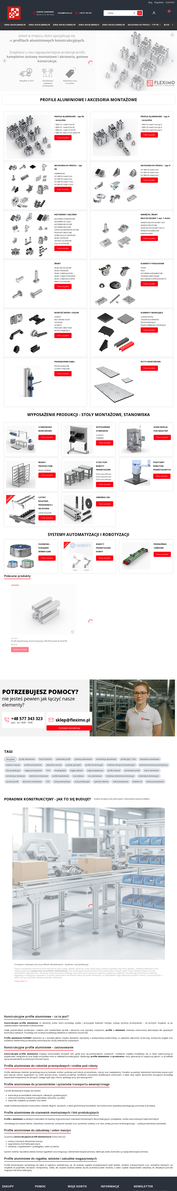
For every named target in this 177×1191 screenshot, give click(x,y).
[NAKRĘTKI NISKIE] (156, 233)
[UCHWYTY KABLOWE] (69, 368)
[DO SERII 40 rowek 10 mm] (69, 181)
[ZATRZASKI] (69, 322)
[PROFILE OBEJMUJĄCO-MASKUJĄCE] (156, 325)
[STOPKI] (156, 268)
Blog (150, 2)
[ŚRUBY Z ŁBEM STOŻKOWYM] (69, 276)
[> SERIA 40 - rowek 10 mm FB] (69, 130)
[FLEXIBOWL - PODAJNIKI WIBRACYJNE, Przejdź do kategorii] (21, 556)
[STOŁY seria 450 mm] (104, 474)
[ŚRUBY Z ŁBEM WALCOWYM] (69, 278)
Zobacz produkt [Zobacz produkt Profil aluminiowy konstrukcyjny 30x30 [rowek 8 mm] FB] (20, 649)
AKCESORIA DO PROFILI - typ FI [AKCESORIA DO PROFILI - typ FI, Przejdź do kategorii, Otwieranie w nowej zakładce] (155, 165)
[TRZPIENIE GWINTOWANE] (156, 276)
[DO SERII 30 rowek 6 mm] (156, 172)
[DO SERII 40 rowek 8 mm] (156, 175)
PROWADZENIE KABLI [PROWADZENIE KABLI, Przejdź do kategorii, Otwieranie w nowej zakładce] (64, 361)
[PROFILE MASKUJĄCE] (156, 322)
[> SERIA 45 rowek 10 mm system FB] (69, 132)
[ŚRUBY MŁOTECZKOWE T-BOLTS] (156, 228)
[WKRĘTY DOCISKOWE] (69, 281)
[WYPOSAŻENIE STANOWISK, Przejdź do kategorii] (78, 439)
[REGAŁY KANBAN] (47, 470)
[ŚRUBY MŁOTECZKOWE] (69, 268)
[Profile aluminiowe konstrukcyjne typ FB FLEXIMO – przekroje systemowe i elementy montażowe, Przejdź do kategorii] (28, 136)
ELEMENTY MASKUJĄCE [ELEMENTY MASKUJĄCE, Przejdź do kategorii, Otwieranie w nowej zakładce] (152, 312)
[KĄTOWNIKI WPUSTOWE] (69, 224)
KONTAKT (170, 2)
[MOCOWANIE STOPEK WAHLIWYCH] (156, 278)
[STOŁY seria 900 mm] (104, 479)
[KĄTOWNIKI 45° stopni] (69, 221)
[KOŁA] (156, 270)
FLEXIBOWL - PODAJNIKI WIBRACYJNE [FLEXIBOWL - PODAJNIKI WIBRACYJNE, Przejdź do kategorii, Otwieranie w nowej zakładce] (44, 548)
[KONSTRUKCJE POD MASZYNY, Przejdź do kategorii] (136, 439)
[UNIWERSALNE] (69, 173)
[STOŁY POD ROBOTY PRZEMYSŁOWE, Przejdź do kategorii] (78, 474)
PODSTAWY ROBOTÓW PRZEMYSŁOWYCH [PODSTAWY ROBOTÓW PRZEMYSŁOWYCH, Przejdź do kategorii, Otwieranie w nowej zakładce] (162, 466)
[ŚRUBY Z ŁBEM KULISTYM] (69, 273)
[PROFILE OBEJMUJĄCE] (69, 330)
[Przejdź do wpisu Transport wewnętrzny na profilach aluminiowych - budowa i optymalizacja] (88, 884)
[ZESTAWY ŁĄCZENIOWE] (69, 240)
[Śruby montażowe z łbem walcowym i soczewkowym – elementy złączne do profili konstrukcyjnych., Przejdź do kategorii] (28, 283)
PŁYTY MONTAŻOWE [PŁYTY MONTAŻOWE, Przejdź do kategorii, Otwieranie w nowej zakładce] (151, 361)
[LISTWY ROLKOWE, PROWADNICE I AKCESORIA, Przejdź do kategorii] (21, 509)
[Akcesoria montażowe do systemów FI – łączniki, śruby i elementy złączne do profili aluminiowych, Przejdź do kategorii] (28, 185)
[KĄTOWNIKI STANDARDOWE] (69, 219)
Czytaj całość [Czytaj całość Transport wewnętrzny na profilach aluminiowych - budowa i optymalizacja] (19, 981)
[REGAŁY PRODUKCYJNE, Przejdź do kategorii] (21, 474)
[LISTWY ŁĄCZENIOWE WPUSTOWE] (69, 229)
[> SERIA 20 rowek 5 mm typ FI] (156, 124)
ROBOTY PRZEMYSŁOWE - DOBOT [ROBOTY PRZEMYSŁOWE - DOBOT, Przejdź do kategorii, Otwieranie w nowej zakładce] (104, 548)
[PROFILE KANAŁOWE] (69, 366)
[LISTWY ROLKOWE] (47, 513)
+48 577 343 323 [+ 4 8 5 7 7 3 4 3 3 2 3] (85, 13)
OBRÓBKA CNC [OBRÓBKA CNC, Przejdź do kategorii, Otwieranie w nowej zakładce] (103, 497)
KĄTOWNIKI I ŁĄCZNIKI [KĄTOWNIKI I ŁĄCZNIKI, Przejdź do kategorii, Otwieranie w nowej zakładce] (65, 214)
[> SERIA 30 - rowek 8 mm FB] (69, 127)
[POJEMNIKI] (104, 438)
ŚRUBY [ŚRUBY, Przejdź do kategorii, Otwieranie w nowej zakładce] (57, 263)
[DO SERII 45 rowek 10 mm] (69, 184)
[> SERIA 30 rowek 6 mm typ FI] (156, 127)
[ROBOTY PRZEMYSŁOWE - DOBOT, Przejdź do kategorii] (78, 556)
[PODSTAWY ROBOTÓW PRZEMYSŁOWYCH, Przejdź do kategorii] (135, 474)
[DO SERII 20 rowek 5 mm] (156, 169)
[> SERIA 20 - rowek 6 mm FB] (69, 124)
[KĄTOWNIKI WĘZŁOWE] (69, 227)
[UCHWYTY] (69, 325)
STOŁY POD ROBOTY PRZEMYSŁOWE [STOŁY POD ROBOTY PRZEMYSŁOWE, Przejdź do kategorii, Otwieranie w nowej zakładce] (103, 466)
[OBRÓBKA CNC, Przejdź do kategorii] (78, 509)
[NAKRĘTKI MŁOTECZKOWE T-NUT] (156, 222)
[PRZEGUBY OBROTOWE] (69, 232)
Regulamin (159, 2)
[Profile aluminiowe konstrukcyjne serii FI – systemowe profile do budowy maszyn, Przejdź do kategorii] (115, 136)
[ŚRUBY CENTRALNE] (69, 238)
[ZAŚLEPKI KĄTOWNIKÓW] (156, 319)
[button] (139, 13)
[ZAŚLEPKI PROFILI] (156, 317)
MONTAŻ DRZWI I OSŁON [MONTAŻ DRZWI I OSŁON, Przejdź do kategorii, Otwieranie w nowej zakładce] (66, 312)
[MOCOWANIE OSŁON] (69, 319)
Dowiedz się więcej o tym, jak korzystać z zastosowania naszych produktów (121, 799)
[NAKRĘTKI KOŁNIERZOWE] (156, 230)
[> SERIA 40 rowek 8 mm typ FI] (156, 130)
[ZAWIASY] (69, 317)
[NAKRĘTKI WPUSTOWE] (156, 225)
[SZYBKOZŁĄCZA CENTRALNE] (69, 235)
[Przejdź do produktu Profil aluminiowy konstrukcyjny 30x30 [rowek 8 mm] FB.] (43, 609)
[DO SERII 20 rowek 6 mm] (69, 176)
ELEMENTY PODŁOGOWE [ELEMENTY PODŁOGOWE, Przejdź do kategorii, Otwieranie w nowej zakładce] (152, 263)
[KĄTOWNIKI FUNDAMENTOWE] (156, 273)
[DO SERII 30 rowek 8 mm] (69, 179)
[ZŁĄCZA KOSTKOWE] (69, 243)
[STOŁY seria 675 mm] (104, 476)
